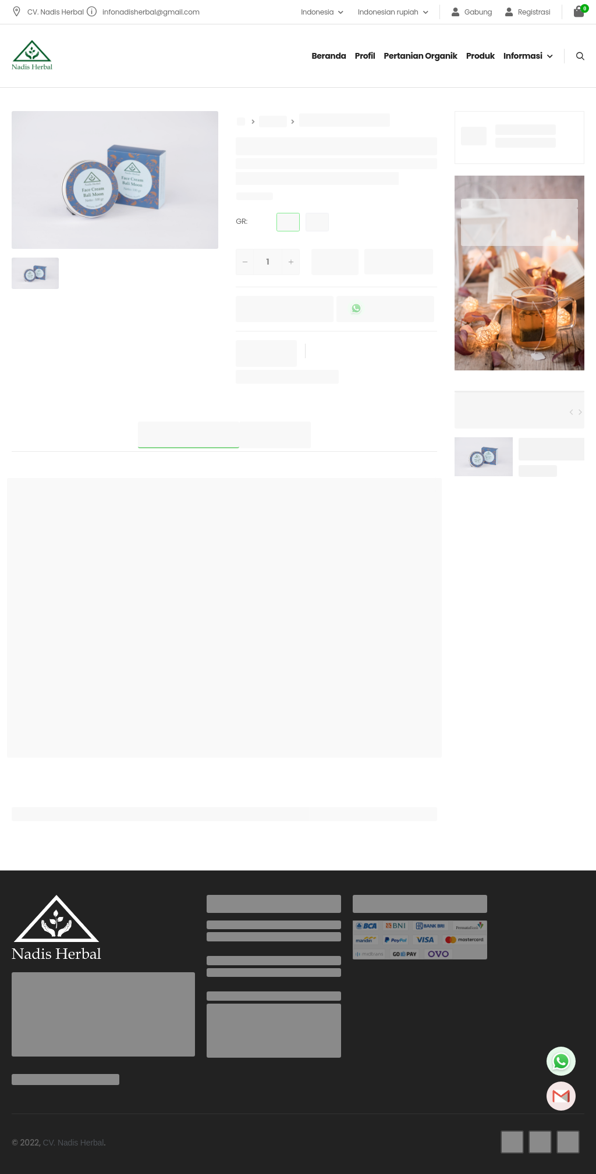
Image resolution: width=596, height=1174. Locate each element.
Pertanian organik (420, 56)
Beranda (328, 56)
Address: (225, 996)
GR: (241, 221)
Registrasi (527, 12)
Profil (365, 56)
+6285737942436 (239, 936)
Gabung (472, 12)
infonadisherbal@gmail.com (143, 12)
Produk (480, 56)
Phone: (221, 925)
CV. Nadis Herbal (49, 12)
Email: (219, 960)
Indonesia (317, 12)
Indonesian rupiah (388, 12)
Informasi (522, 56)
